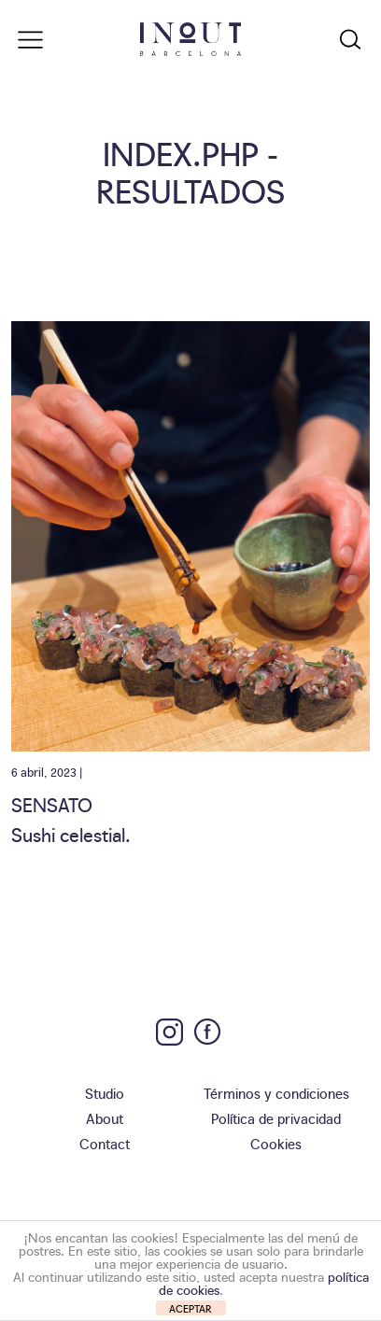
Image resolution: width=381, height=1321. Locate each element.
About (104, 1118)
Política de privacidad (276, 1118)
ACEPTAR (190, 1308)
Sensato (51, 804)
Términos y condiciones (276, 1093)
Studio (104, 1093)
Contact (104, 1143)
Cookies (276, 1143)
